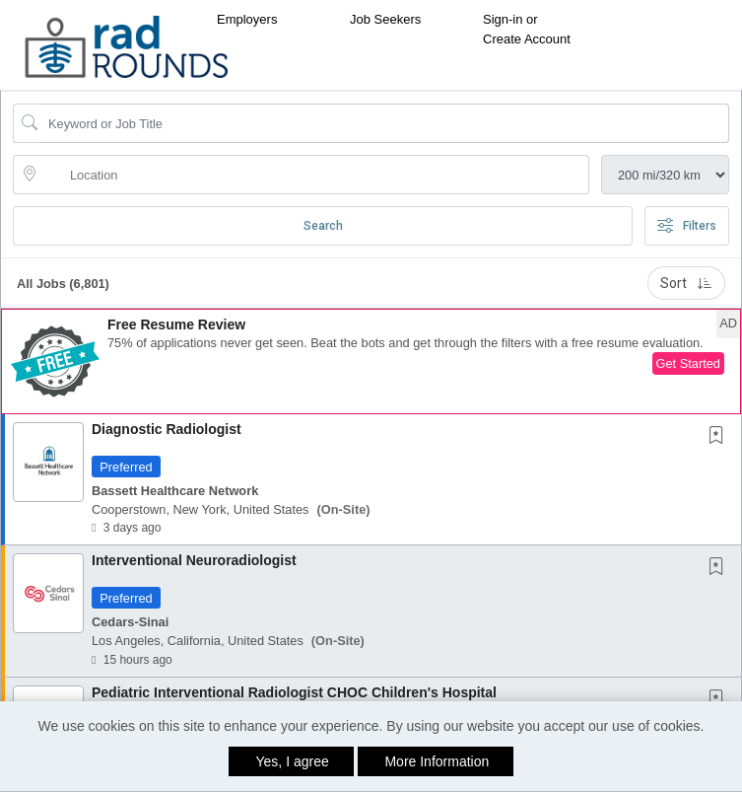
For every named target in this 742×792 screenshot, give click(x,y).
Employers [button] (247, 19)
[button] (371, 361)
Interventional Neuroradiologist (194, 560)
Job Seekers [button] (385, 19)
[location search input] (314, 174)
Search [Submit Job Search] (323, 226)
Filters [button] (686, 226)
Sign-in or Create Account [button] (527, 29)
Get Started (688, 363)
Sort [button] (686, 283)
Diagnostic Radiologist (166, 429)
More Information (436, 761)
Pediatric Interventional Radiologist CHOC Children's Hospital (294, 692)
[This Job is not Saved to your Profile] (720, 437)
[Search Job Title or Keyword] (384, 123)
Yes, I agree (292, 761)
